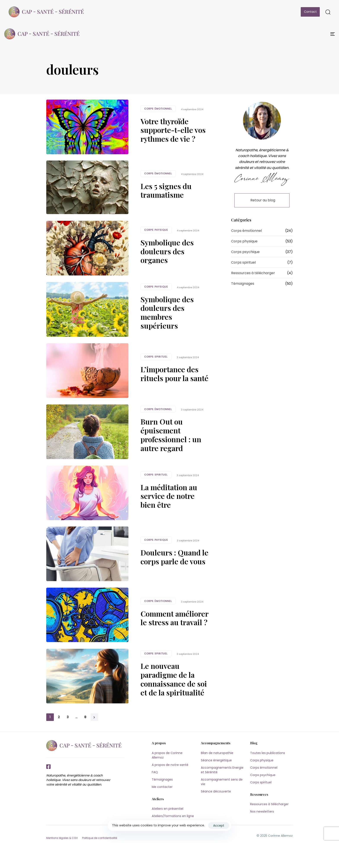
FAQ (155, 772)
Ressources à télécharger (253, 272)
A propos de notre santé (170, 765)
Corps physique (156, 230)
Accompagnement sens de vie (222, 781)
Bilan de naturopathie (217, 753)
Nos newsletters (262, 811)
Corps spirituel (156, 356)
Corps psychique (245, 251)
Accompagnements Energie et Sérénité (222, 769)
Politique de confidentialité (99, 838)
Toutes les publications (267, 753)
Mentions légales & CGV (62, 838)
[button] (327, 11)
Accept (218, 825)
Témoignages (242, 283)
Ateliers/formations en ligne (173, 816)
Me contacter (162, 787)
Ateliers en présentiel (167, 808)
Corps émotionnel (158, 108)
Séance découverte (216, 791)
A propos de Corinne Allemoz (167, 755)
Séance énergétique (216, 760)
